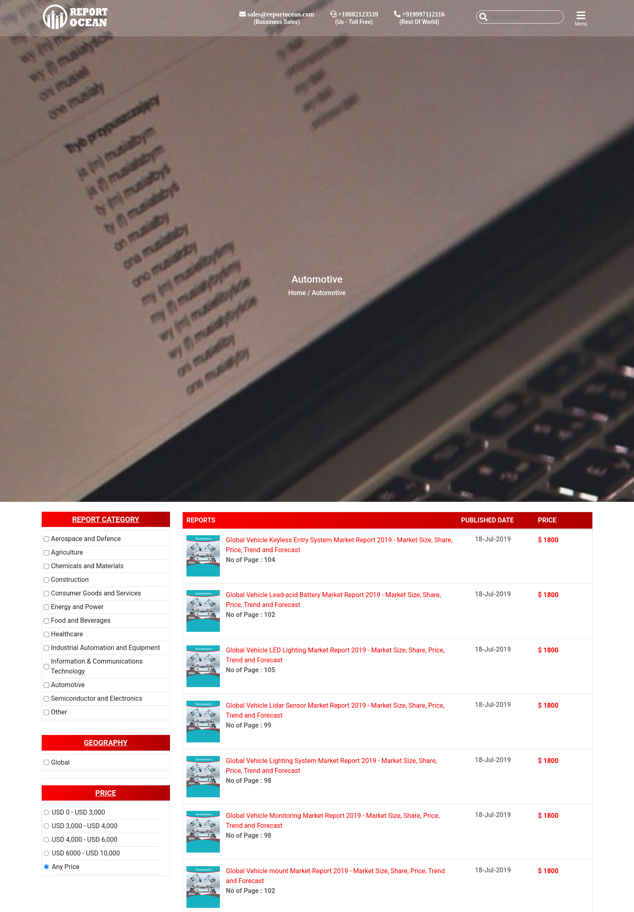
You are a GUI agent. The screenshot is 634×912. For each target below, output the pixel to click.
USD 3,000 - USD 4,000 (85, 826)
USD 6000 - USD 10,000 (86, 853)
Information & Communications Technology (97, 666)
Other (59, 712)
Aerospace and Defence (86, 539)
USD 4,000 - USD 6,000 (85, 839)
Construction (70, 580)
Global (60, 762)
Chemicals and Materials (87, 566)
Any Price (66, 867)
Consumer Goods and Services (96, 593)
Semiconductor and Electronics (96, 698)
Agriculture (67, 552)
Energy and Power (77, 607)
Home (297, 293)
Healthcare (67, 634)
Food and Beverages (81, 620)
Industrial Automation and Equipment (105, 648)
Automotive (68, 685)
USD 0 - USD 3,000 (78, 812)
